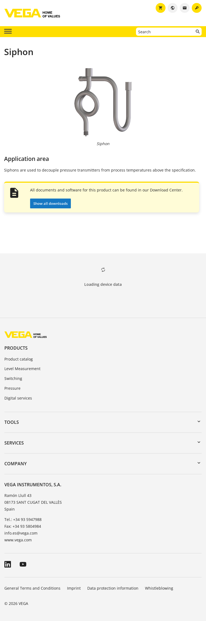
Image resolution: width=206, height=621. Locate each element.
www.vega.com (18, 539)
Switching (13, 378)
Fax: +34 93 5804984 (22, 526)
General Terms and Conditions (32, 588)
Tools (11, 422)
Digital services (18, 398)
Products (16, 348)
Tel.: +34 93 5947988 (23, 519)
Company (15, 464)
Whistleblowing (159, 588)
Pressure (12, 388)
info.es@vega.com (20, 533)
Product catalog (18, 359)
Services (14, 443)
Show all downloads (50, 203)
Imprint (74, 588)
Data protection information (112, 588)
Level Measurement (22, 368)
